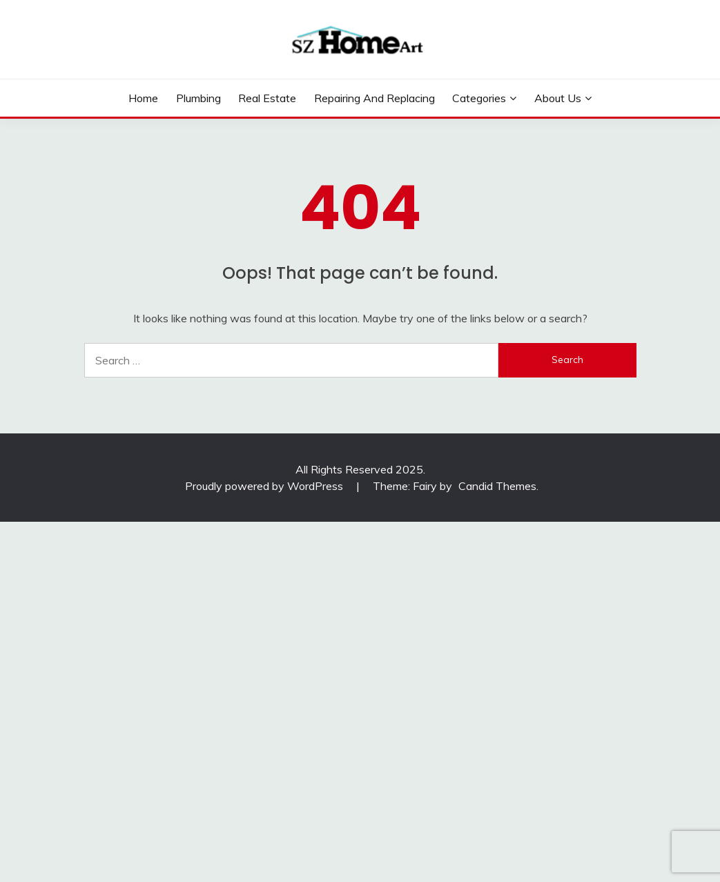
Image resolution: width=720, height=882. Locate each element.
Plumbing (198, 98)
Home (143, 98)
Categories (479, 98)
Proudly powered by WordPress (265, 486)
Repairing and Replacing (374, 98)
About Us (557, 98)
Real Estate (267, 98)
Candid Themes (497, 486)
